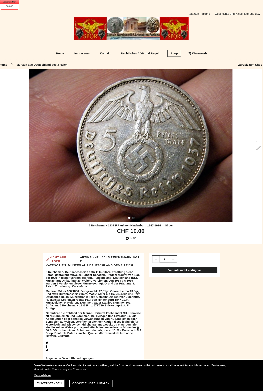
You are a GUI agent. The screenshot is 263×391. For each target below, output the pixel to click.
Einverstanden (49, 383)
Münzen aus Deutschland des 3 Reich (100, 265)
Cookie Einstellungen (90, 383)
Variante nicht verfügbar (184, 270)
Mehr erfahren (42, 375)
